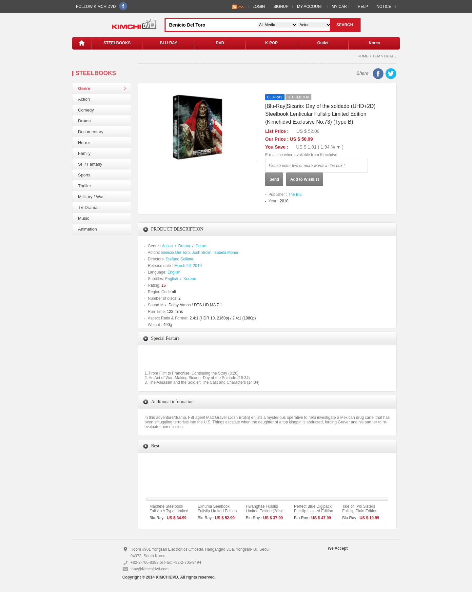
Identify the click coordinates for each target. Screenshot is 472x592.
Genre (84, 88)
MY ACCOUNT (310, 6)
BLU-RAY (168, 43)
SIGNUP (280, 6)
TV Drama (87, 207)
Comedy (86, 110)
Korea (374, 43)
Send (274, 179)
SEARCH (344, 25)
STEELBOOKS (117, 43)
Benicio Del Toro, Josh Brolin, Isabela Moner (200, 252)
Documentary (90, 131)
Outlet (323, 43)
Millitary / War (91, 196)
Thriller (84, 185)
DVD (220, 43)
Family (84, 153)
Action (84, 99)
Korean (190, 278)
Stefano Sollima (179, 259)
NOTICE (384, 6)
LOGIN (259, 6)
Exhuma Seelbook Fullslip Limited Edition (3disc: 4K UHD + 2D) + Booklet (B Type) (218, 513)
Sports (84, 175)
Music (83, 218)
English (173, 272)
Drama (84, 120)
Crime (200, 246)
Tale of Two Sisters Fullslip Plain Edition (359, 508)
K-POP (271, 43)
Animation (87, 229)
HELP (363, 6)
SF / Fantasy (90, 164)
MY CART (340, 6)
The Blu (295, 194)
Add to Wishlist (304, 179)
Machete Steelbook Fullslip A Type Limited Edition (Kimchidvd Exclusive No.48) (168, 513)
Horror (84, 142)
